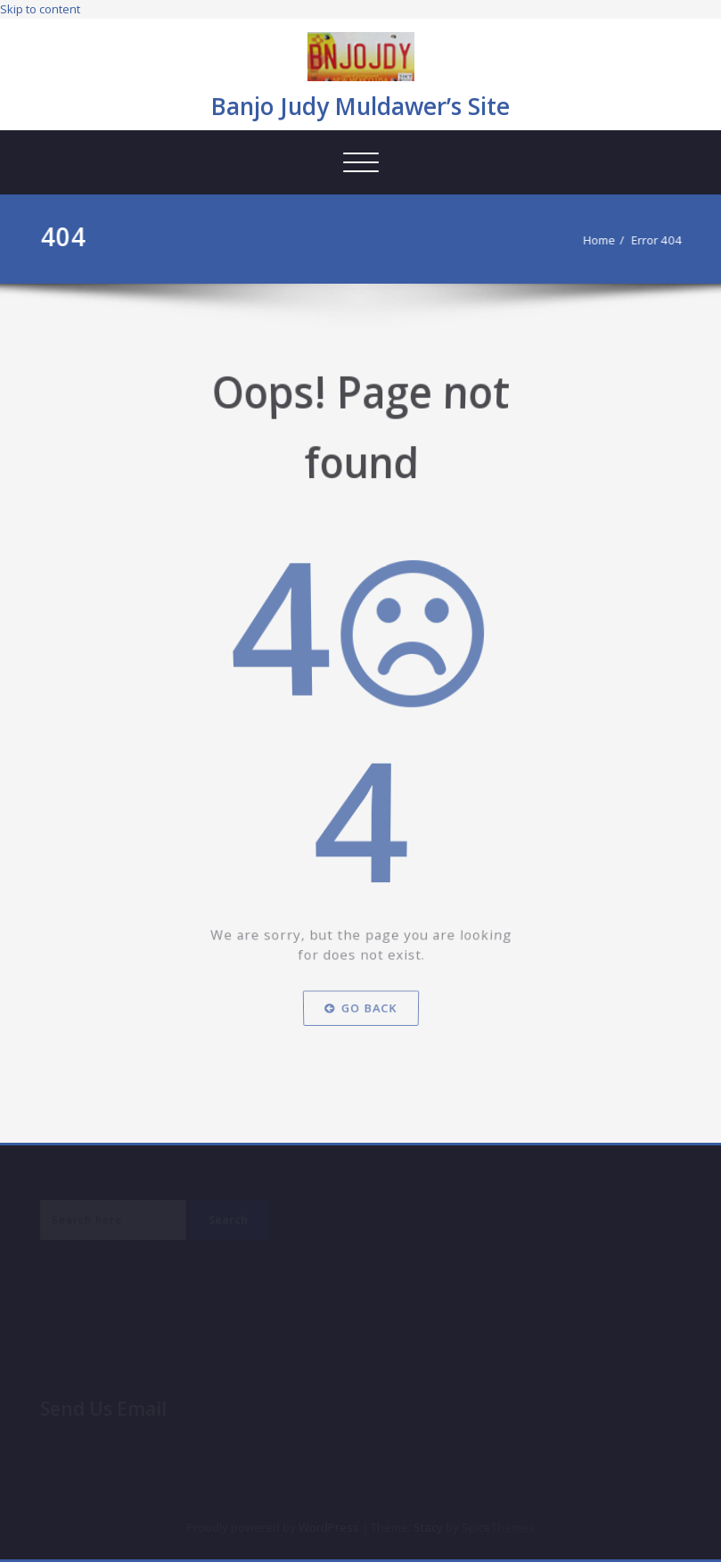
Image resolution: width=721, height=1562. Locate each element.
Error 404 (664, 240)
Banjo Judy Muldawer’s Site (360, 106)
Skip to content (40, 9)
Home (607, 240)
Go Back (360, 1012)
